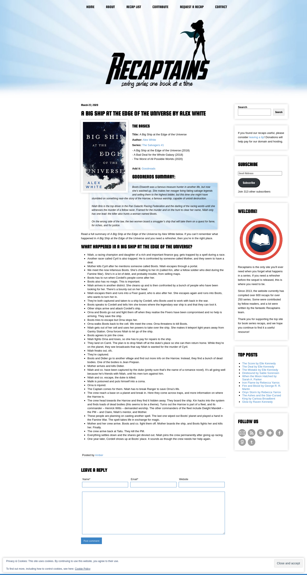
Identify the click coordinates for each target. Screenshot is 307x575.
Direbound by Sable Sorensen (260, 373)
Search (242, 107)
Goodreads (148, 168)
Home (90, 7)
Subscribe (249, 182)
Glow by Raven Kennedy (257, 401)
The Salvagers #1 (153, 145)
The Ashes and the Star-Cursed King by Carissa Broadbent (261, 397)
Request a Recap (192, 7)
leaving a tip (256, 137)
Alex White (149, 139)
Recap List (133, 7)
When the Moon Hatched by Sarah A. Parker (259, 378)
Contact (221, 7)
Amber (99, 455)
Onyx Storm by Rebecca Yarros (261, 392)
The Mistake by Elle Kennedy (260, 369)
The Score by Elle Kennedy (259, 363)
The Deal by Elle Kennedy (258, 366)
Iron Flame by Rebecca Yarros (260, 382)
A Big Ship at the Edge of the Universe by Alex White (143, 113)
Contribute (160, 7)
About (110, 7)
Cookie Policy (82, 568)
